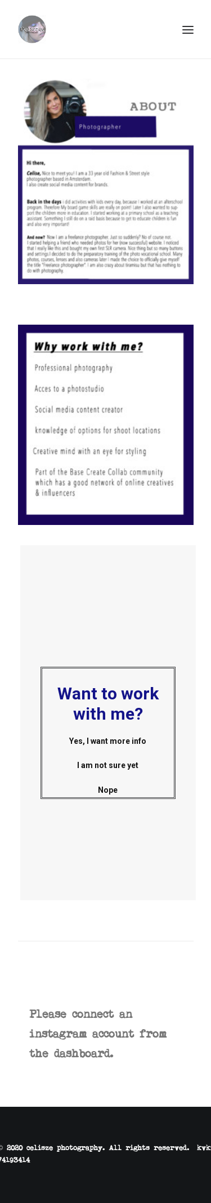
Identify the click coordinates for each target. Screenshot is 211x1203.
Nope (117, 789)
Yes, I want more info (116, 741)
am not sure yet (117, 765)
